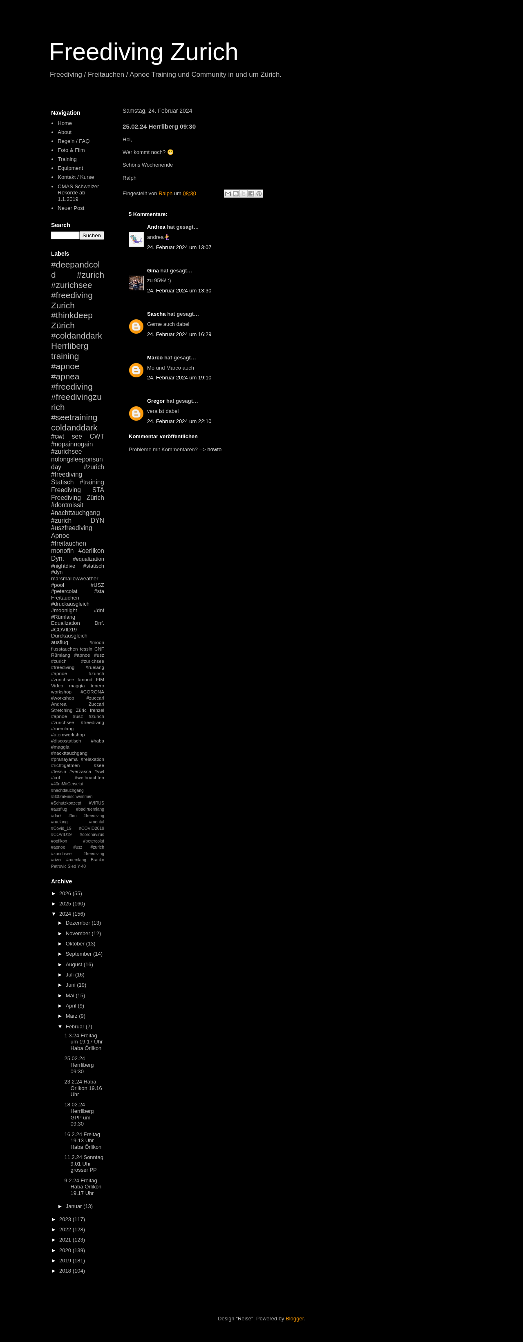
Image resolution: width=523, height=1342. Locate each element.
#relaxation (92, 759)
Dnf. (99, 623)
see (77, 436)
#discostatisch (66, 740)
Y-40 (81, 866)
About (65, 132)
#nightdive (63, 566)
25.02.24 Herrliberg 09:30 (79, 1064)
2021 (66, 1240)
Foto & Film (71, 150)
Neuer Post (71, 208)
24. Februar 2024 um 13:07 (179, 247)
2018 (66, 1271)
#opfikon (59, 841)
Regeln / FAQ (73, 141)
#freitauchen (68, 543)
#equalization (88, 559)
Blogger (295, 1318)
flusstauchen (64, 648)
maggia (77, 685)
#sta (99, 591)
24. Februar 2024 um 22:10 (179, 421)
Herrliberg (69, 345)
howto (215, 449)
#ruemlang (76, 860)
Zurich (63, 305)
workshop (61, 691)
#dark (56, 816)
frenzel (97, 710)
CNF (99, 648)
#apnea (65, 376)
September (79, 954)
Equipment (70, 168)
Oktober (76, 944)
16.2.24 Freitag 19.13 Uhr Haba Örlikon (82, 1140)
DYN (97, 520)
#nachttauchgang (75, 512)
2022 (66, 1229)
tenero (97, 685)
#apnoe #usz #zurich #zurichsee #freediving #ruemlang (77, 722)
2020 (66, 1250)
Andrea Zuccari (77, 704)
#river (56, 860)
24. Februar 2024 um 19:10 (179, 378)
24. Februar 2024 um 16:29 (179, 334)
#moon (96, 642)
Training (67, 159)
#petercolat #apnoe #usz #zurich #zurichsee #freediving (77, 847)
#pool (57, 585)
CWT (96, 436)
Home (65, 123)
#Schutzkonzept (66, 803)
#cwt (57, 436)
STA (98, 489)
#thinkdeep (72, 315)
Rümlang (60, 655)
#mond (85, 679)
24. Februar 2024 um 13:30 (179, 291)
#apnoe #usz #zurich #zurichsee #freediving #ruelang (77, 661)
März (72, 1016)
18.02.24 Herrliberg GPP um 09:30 (79, 1114)
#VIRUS (96, 803)
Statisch (62, 482)
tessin (86, 648)
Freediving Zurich (144, 51)
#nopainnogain (72, 444)
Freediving (66, 489)
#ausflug (59, 809)
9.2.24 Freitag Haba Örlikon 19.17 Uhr (82, 1186)
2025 (66, 904)
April (72, 1006)
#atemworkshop (68, 734)
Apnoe (60, 535)
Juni (71, 985)
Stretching (62, 710)
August (75, 964)
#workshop (62, 697)
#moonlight (64, 610)
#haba (97, 740)
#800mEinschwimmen (72, 796)
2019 (66, 1260)
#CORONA (92, 691)
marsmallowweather (74, 578)
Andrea (156, 227)
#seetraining (74, 417)
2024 (66, 914)
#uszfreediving (71, 527)
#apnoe (65, 366)
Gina (153, 271)
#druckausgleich (70, 604)
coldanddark (74, 427)
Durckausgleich (69, 636)
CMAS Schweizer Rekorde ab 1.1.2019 (78, 192)
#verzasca (80, 771)
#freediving (72, 386)
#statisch (93, 566)
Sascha (156, 314)
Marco (155, 357)
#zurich (61, 520)
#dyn (57, 572)
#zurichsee (66, 451)
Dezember (79, 923)
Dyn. (57, 558)
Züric (81, 710)
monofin (62, 550)
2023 (66, 1219)
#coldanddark (76, 335)
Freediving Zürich (77, 497)
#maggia (60, 746)
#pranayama (64, 759)
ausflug (59, 642)
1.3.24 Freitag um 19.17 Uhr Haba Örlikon (83, 1041)
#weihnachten (89, 777)
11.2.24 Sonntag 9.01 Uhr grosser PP (83, 1163)
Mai (71, 995)
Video (57, 685)
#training (92, 482)
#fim (73, 816)
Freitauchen (65, 598)
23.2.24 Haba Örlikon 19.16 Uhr (83, 1088)
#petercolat (64, 591)
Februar (76, 1026)
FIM (100, 679)
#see (99, 765)
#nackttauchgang (69, 753)
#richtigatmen (65, 765)
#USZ (97, 585)
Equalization (65, 623)
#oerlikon (91, 550)
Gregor (156, 401)
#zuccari (95, 697)
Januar (74, 1206)
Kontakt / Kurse (76, 177)
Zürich (63, 325)
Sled (71, 866)
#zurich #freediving (77, 471)
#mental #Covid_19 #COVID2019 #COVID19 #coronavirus (77, 828)
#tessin (58, 771)
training (65, 356)
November (79, 933)
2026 (66, 893)
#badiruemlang (90, 809)
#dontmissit (67, 505)
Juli (70, 975)
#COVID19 (64, 629)
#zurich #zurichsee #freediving (77, 285)
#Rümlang (63, 617)
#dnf (99, 610)
